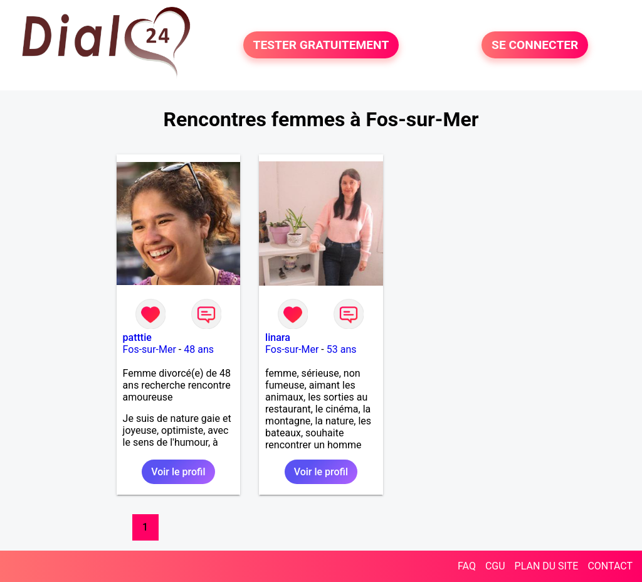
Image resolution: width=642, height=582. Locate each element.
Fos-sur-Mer (149, 349)
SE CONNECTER (535, 45)
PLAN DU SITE (547, 566)
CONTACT (610, 566)
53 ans (342, 349)
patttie (137, 337)
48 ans (199, 349)
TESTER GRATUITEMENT (321, 45)
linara (277, 337)
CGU (495, 566)
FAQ (467, 566)
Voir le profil (178, 472)
